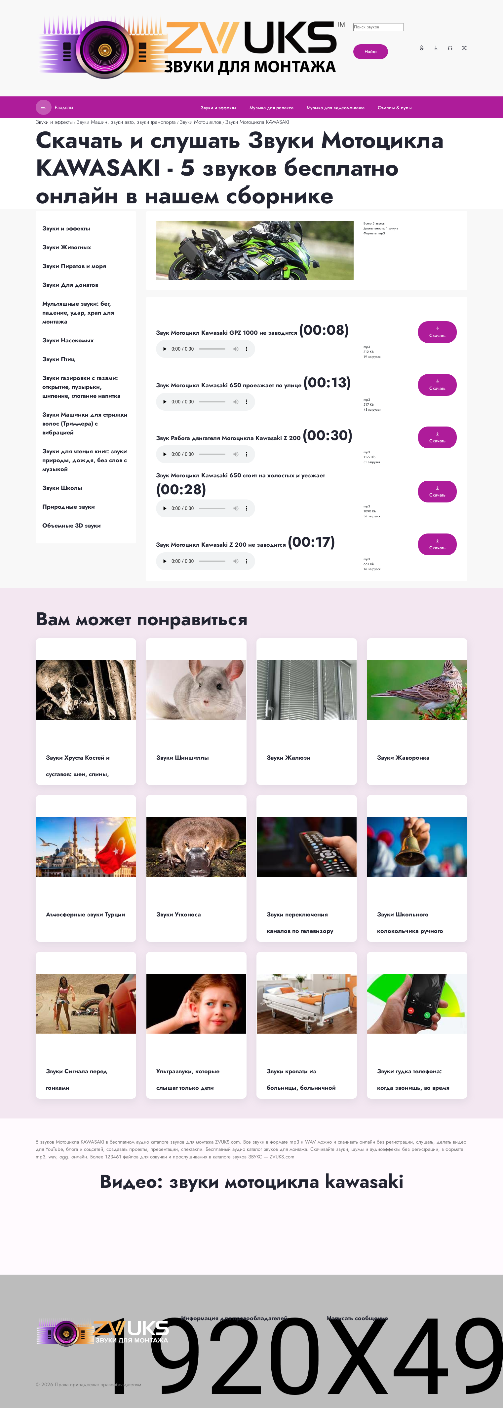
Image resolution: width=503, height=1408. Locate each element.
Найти (371, 51)
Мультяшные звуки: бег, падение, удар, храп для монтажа (78, 312)
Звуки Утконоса (178, 914)
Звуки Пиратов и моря (74, 266)
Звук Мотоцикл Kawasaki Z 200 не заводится (222, 544)
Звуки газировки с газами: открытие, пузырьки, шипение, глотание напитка (81, 387)
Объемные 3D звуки (71, 525)
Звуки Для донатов (70, 285)
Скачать (437, 332)
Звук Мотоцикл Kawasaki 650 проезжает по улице (229, 385)
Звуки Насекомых (68, 340)
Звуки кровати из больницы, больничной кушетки (301, 1088)
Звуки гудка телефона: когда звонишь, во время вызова (413, 1088)
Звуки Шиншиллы (182, 757)
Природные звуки (68, 506)
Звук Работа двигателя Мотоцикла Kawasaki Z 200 (229, 438)
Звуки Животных (66, 247)
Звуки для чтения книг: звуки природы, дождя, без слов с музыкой (84, 460)
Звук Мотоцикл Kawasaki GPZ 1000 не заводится (227, 332)
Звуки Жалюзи (289, 757)
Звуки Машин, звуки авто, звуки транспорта (126, 122)
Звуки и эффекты (54, 122)
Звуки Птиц (58, 359)
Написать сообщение (357, 1318)
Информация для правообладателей (234, 1318)
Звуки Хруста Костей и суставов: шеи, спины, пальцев (78, 774)
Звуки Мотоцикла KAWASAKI (257, 122)
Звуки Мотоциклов (200, 122)
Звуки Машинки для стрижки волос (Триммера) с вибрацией (85, 423)
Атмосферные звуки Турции (85, 914)
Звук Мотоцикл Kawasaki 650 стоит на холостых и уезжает (240, 475)
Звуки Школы (62, 488)
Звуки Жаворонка (403, 757)
